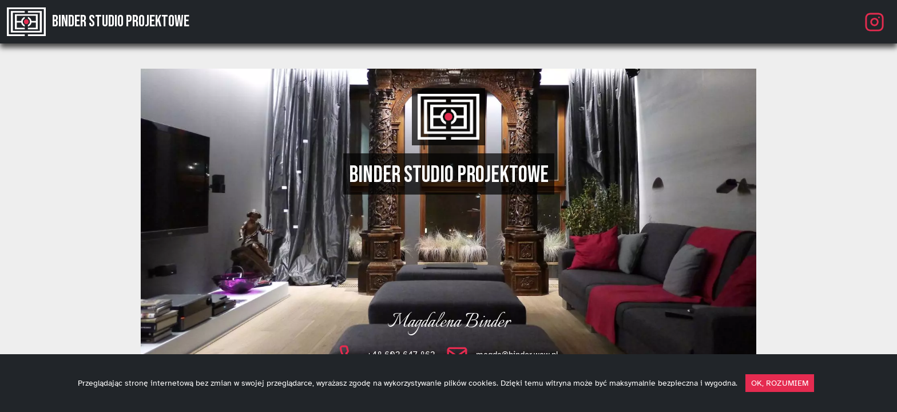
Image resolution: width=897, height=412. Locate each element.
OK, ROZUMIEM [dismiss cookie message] (779, 383)
